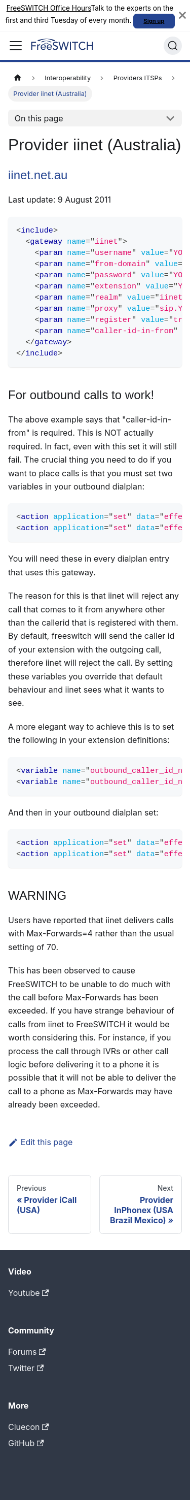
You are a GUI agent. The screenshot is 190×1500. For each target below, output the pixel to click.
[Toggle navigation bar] (15, 45)
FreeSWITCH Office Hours (49, 8)
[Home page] (17, 78)
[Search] (173, 46)
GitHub (26, 1443)
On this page (39, 118)
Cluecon (28, 1427)
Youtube (28, 1293)
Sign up (153, 20)
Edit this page (40, 1142)
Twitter (26, 1368)
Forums (27, 1352)
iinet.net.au (37, 175)
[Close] (182, 15)
